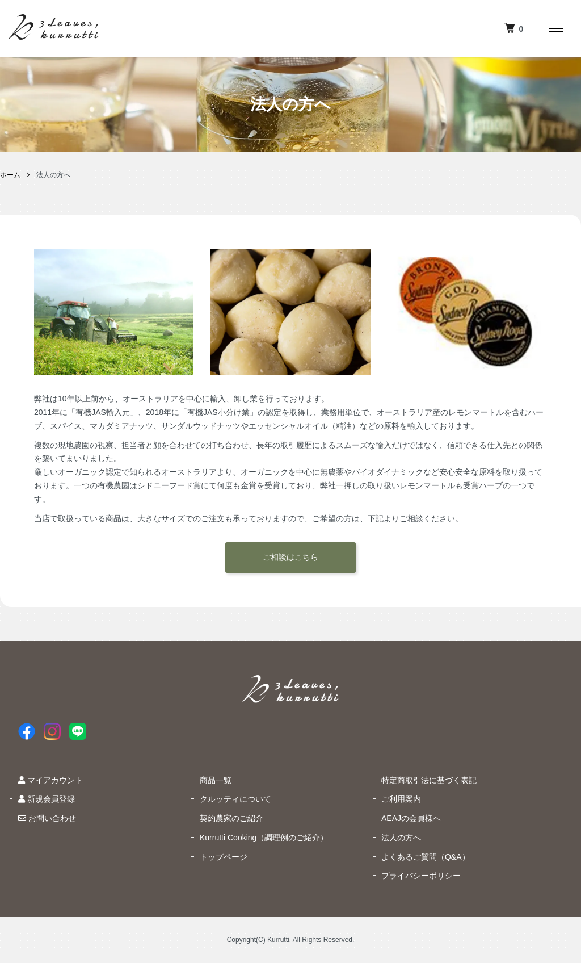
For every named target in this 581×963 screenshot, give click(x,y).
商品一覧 (215, 780)
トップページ (223, 856)
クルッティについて (235, 798)
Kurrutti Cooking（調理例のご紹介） (264, 837)
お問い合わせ (47, 818)
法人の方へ (401, 837)
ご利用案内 (401, 798)
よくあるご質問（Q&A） (425, 856)
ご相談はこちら (290, 557)
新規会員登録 (46, 798)
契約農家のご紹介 (231, 818)
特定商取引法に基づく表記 (429, 780)
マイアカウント (50, 780)
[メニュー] (555, 28)
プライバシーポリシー (421, 875)
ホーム (10, 175)
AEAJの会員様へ (411, 818)
